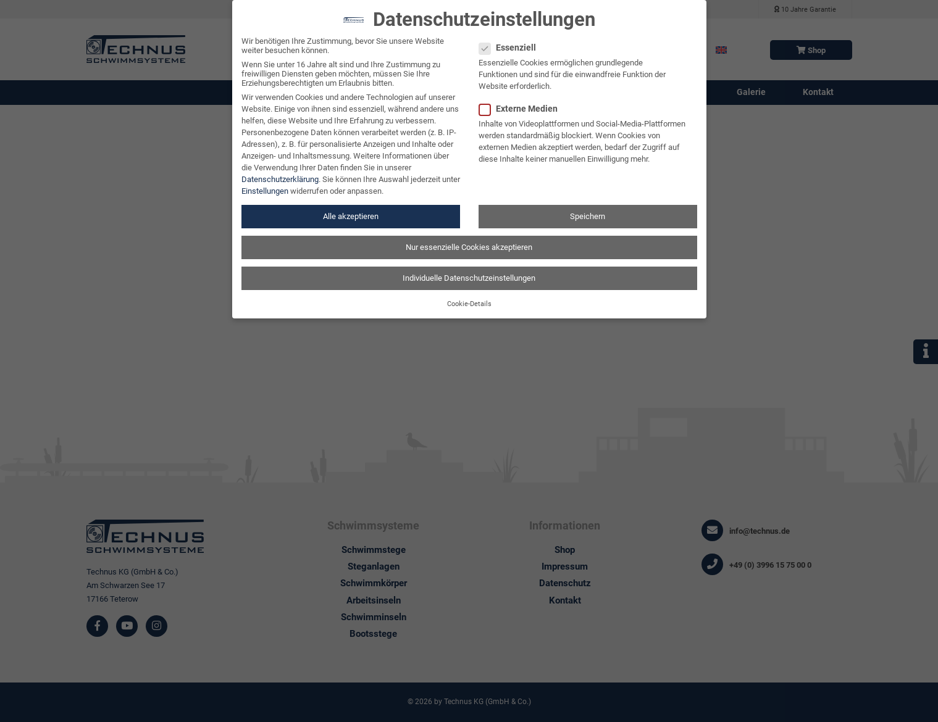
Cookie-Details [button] (469, 296)
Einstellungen (264, 183)
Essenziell (511, 40)
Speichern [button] (587, 208)
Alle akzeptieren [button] (351, 208)
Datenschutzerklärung (280, 171)
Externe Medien (522, 101)
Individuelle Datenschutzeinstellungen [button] (469, 270)
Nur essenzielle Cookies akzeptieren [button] (469, 239)
